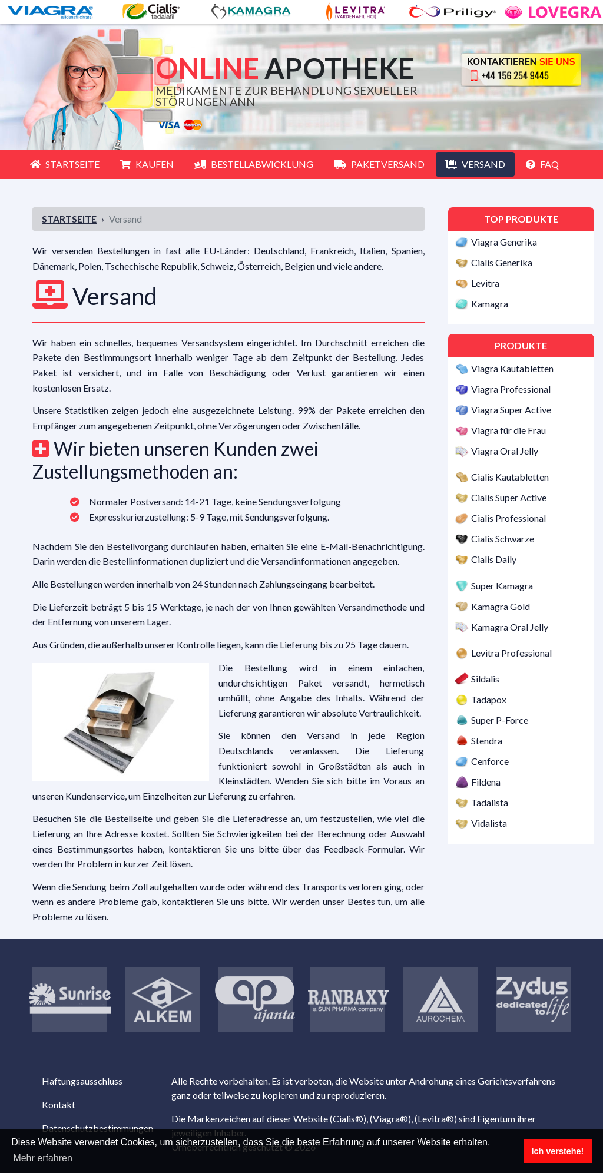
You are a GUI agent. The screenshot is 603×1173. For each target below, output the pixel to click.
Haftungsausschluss (82, 1080)
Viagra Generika (504, 241)
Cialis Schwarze (502, 539)
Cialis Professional (508, 518)
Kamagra (489, 303)
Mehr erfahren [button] (42, 1158)
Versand (475, 164)
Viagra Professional (511, 389)
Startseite (65, 164)
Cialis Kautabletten (510, 477)
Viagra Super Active (511, 409)
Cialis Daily (493, 559)
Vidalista (489, 823)
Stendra (486, 740)
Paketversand (379, 164)
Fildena (486, 781)
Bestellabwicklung (253, 164)
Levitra (485, 283)
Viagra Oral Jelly (504, 450)
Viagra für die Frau (508, 430)
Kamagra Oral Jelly (509, 626)
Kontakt (58, 1104)
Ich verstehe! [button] (558, 1151)
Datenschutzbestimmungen (97, 1128)
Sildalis (485, 679)
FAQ (542, 164)
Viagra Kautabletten (512, 368)
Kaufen (147, 164)
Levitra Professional (511, 652)
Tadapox (488, 699)
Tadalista (489, 802)
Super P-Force (499, 719)
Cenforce (490, 761)
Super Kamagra (502, 585)
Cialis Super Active (508, 497)
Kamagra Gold (500, 606)
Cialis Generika (501, 262)
